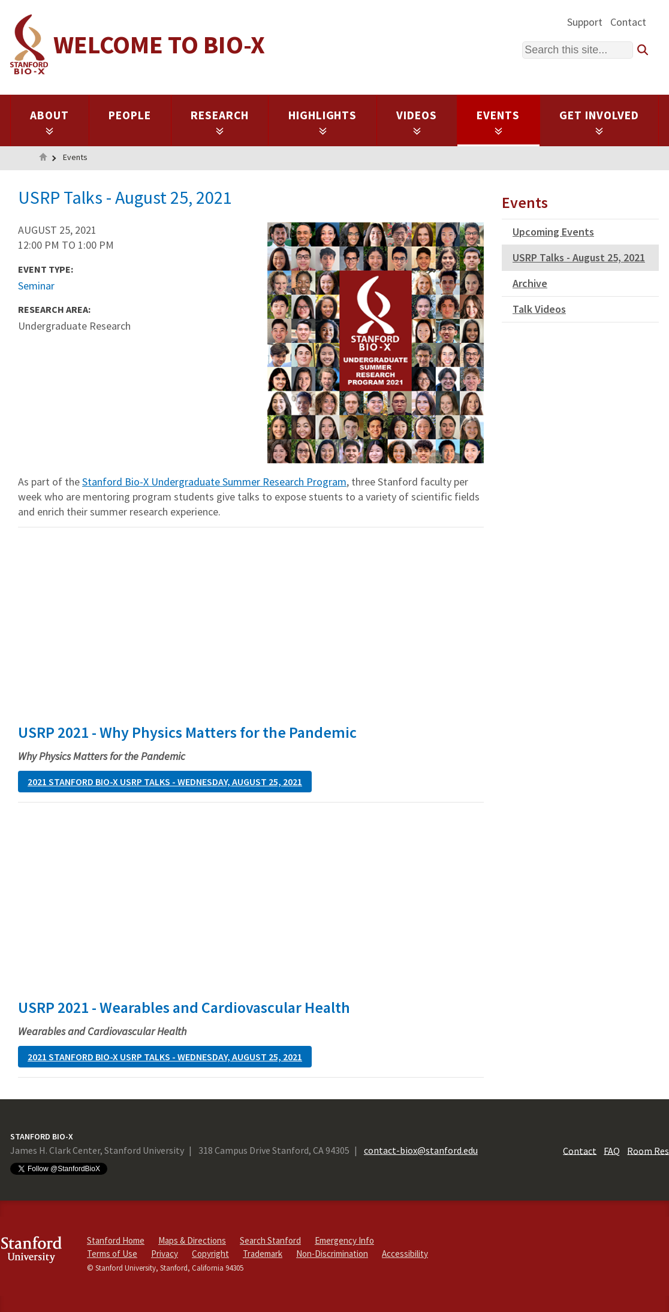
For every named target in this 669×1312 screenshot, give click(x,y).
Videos (416, 121)
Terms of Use (112, 1253)
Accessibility (405, 1253)
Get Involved (599, 121)
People (130, 115)
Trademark (262, 1253)
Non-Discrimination (332, 1253)
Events (498, 121)
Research (220, 121)
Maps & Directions (192, 1240)
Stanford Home (115, 1240)
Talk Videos (539, 309)
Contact (628, 22)
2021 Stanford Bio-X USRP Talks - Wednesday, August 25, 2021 (165, 782)
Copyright (210, 1253)
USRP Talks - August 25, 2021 (579, 257)
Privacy (164, 1253)
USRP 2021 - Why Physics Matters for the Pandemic (187, 732)
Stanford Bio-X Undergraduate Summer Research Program (214, 481)
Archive (530, 283)
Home (43, 158)
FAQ (612, 1150)
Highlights (322, 121)
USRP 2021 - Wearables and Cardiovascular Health (184, 1007)
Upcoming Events (553, 232)
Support (584, 22)
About (49, 121)
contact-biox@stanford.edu (421, 1150)
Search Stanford (270, 1240)
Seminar (36, 285)
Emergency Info (344, 1240)
